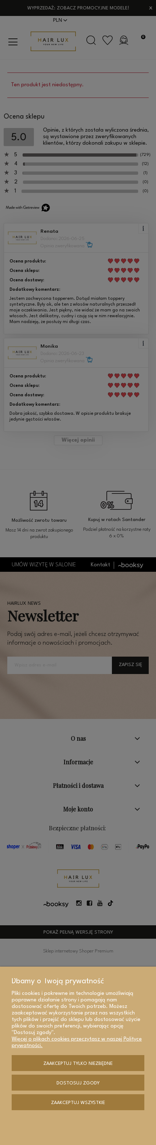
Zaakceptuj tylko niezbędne (78, 1063)
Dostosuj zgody (78, 1083)
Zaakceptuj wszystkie (78, 1102)
